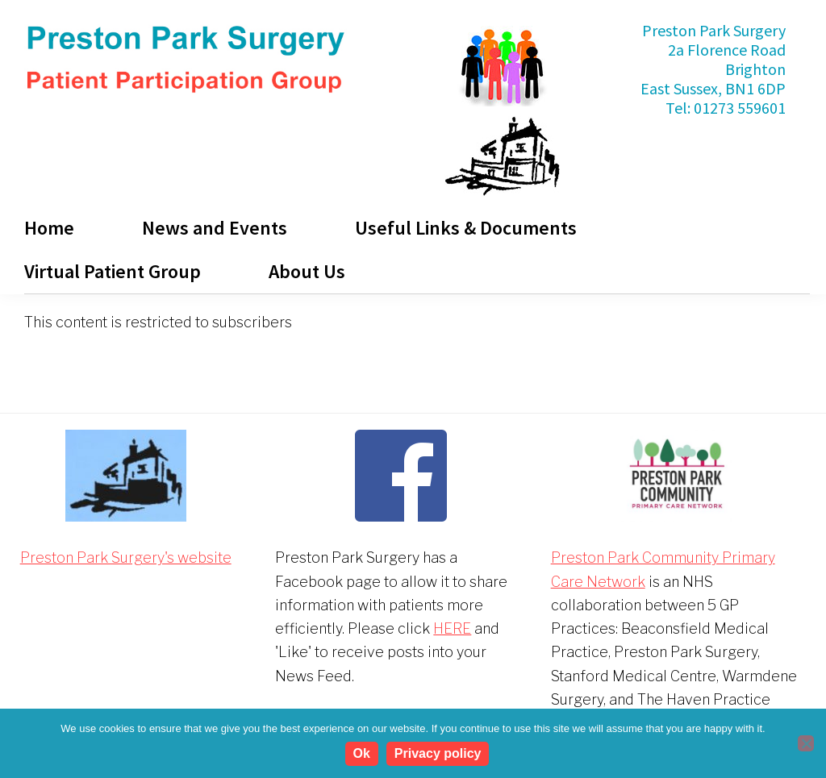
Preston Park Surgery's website (126, 557)
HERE (452, 628)
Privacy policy (438, 753)
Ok (361, 753)
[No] (806, 743)
